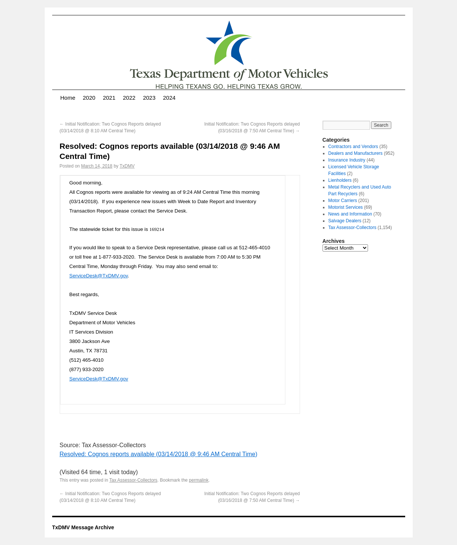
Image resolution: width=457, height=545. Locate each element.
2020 (89, 97)
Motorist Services (345, 207)
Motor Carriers (342, 200)
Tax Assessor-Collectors (133, 480)
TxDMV (126, 166)
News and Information (350, 214)
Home (67, 97)
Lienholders (339, 180)
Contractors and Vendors (353, 146)
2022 (129, 97)
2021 (109, 97)
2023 (149, 97)
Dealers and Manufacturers (355, 153)
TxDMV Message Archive (83, 527)
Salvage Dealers (344, 220)
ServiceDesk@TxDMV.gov (98, 275)
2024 (169, 97)
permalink (198, 480)
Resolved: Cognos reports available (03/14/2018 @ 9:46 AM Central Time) (159, 454)
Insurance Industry (346, 160)
